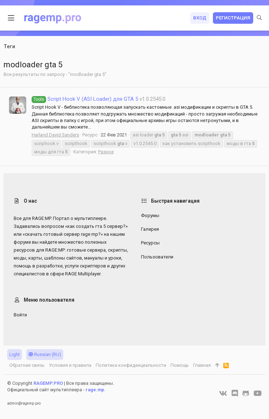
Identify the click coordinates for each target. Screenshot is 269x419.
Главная (202, 365)
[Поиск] (259, 18)
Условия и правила (70, 365)
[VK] (223, 393)
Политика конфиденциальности (131, 365)
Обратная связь (27, 365)
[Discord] (235, 393)
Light (14, 354)
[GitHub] (245, 393)
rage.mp (95, 389)
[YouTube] (258, 393)
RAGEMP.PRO (48, 383)
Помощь (179, 365)
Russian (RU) (44, 354)
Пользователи (157, 257)
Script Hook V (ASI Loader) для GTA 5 (85, 99)
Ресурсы (150, 242)
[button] (11, 18)
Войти (20, 314)
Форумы (150, 215)
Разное (106, 151)
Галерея (150, 229)
